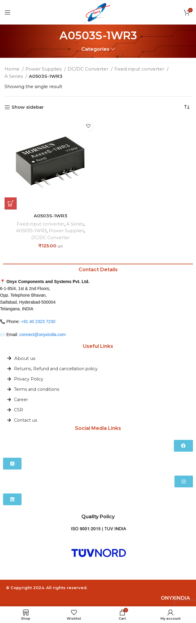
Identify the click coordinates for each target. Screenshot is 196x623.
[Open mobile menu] (8, 12)
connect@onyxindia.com (42, 334)
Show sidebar (28, 107)
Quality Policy (98, 516)
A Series (14, 76)
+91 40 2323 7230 (38, 321)
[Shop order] (186, 107)
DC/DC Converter (89, 69)
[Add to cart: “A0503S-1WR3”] (11, 203)
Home (13, 69)
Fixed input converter (139, 69)
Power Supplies (44, 69)
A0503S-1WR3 (50, 216)
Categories (95, 49)
